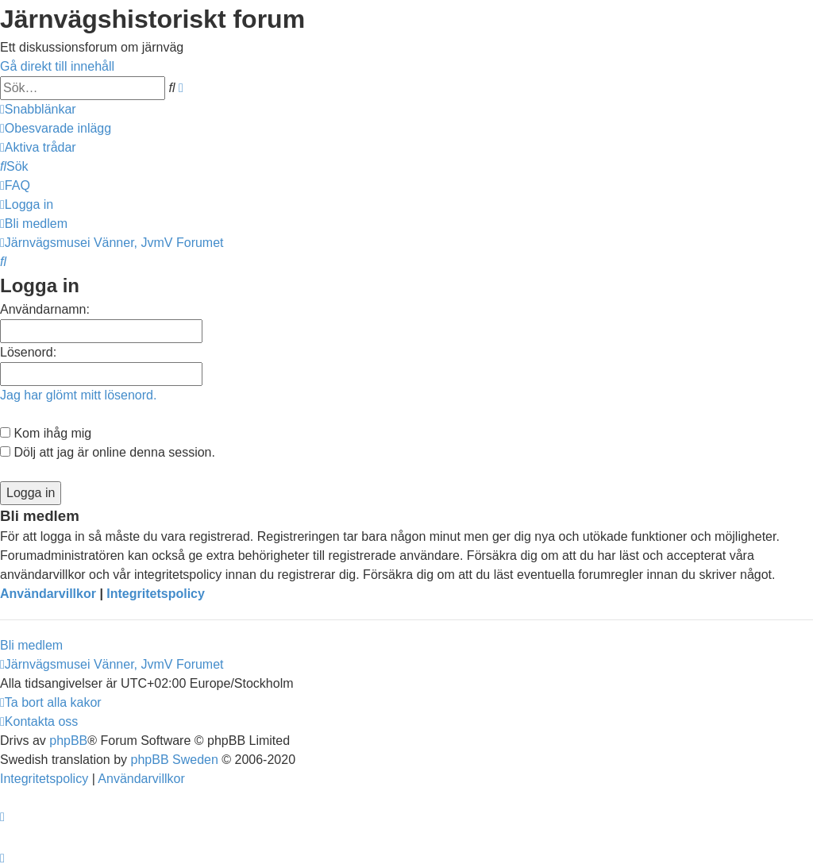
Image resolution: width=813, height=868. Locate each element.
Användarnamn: (45, 309)
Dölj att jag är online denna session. (107, 452)
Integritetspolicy (155, 593)
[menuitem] (55, 128)
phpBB (68, 740)
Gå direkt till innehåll (57, 66)
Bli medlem (31, 645)
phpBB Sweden (174, 759)
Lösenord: (28, 352)
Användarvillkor (48, 593)
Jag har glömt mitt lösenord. (78, 395)
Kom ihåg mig (45, 433)
